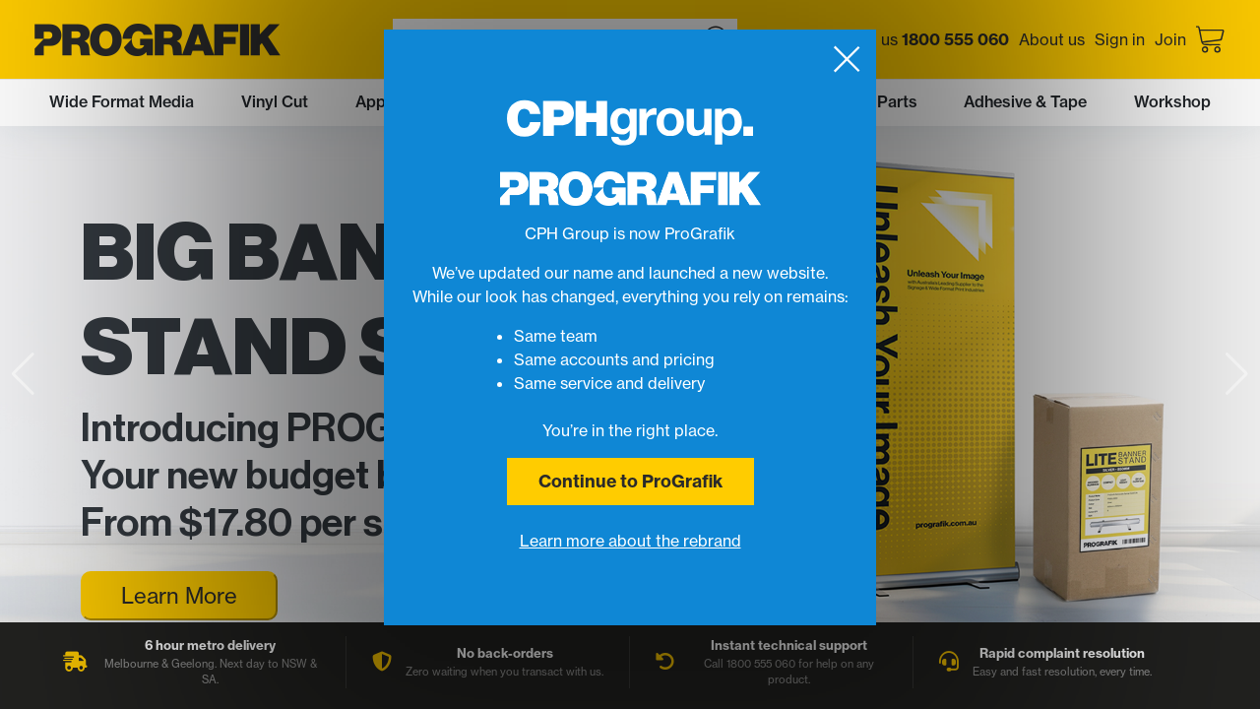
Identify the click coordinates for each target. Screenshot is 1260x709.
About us (1052, 39)
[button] (1237, 374)
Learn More (179, 595)
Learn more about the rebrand (630, 540)
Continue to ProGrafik (630, 481)
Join (1170, 39)
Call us (929, 39)
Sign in (1120, 39)
